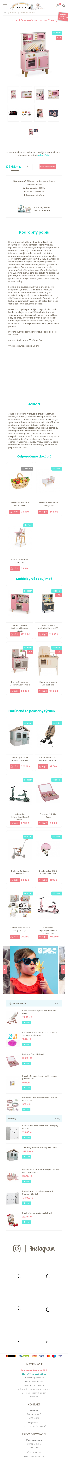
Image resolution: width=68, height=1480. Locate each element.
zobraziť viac (44, 155)
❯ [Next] (63, 969)
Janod (38, 184)
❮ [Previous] (5, 969)
